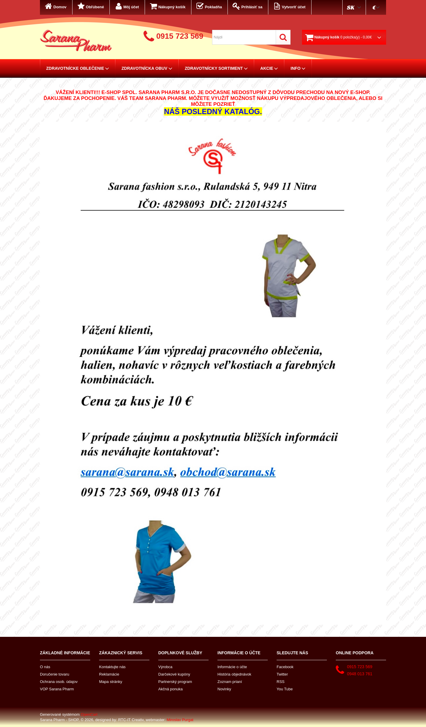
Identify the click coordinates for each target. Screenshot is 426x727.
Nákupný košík (167, 6)
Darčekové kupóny (174, 674)
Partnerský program (175, 681)
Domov (55, 6)
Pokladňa (208, 6)
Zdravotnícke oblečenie (77, 68)
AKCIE (269, 68)
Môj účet (126, 6)
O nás (45, 667)
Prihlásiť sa (247, 6)
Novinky (224, 689)
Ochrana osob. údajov (59, 681)
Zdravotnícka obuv (147, 68)
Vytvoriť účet (289, 6)
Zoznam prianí (229, 681)
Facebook (285, 667)
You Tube (285, 689)
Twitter (282, 674)
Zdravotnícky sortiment (216, 68)
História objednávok (234, 674)
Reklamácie (109, 674)
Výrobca (165, 667)
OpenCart (89, 714)
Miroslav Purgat (180, 720)
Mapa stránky (110, 681)
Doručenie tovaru (54, 674)
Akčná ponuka (170, 689)
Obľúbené (90, 6)
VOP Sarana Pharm (57, 689)
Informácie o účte (232, 667)
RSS (281, 681)
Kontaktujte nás (112, 667)
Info (298, 68)
